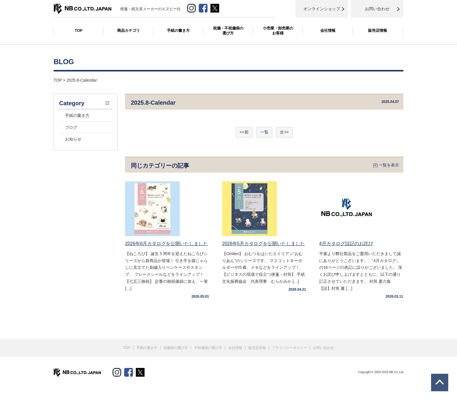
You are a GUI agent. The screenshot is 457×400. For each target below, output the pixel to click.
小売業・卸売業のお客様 (278, 30)
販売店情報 (377, 30)
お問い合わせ (323, 348)
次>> (284, 132)
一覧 (264, 132)
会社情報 (327, 30)
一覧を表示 (389, 165)
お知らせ (73, 139)
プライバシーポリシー (289, 348)
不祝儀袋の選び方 (208, 348)
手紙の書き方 (178, 30)
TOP (78, 30)
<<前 (244, 132)
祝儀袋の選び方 (176, 348)
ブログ (71, 127)
